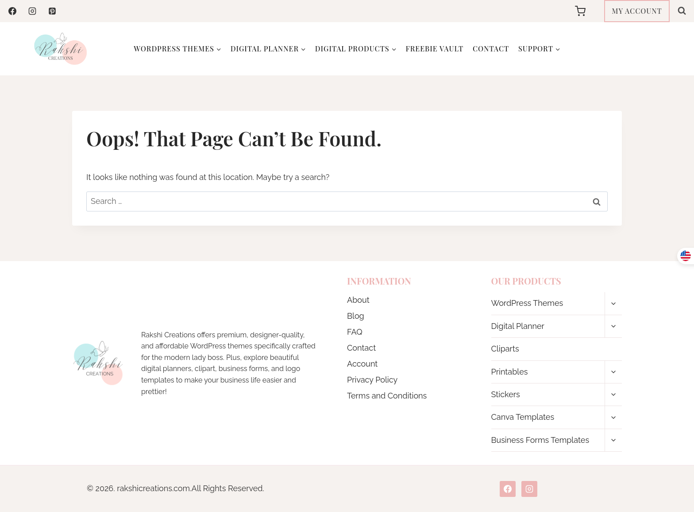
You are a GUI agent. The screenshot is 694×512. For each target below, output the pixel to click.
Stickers (505, 394)
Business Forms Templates (540, 440)
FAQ (354, 331)
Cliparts (505, 348)
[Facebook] (12, 11)
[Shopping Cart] (587, 11)
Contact (491, 48)
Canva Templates (523, 417)
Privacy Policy (372, 379)
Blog (355, 315)
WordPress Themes (527, 303)
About (358, 300)
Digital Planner (517, 326)
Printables (509, 371)
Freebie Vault (435, 48)
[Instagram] (32, 11)
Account (362, 363)
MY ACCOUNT (637, 11)
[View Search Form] (682, 11)
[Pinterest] (52, 11)
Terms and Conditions (387, 395)
